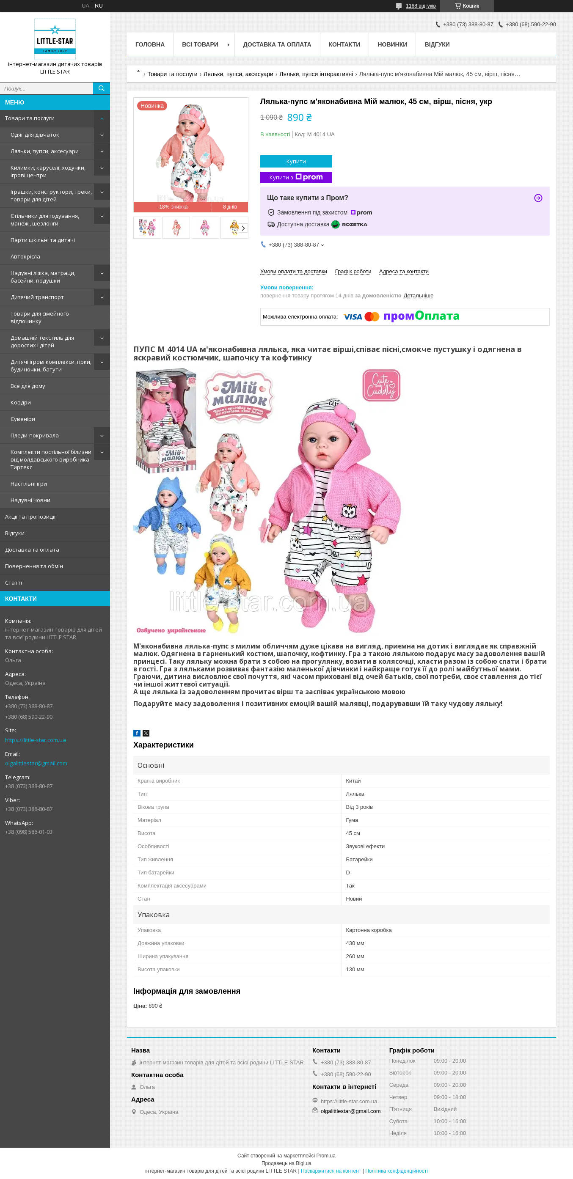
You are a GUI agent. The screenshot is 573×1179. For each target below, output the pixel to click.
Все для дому (28, 386)
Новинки (392, 44)
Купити (296, 161)
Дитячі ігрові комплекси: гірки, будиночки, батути (51, 365)
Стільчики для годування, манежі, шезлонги (45, 219)
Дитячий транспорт (37, 297)
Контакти (345, 44)
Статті (13, 582)
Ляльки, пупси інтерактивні (316, 74)
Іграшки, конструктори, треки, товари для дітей (51, 195)
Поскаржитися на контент (331, 1171)
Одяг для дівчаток (35, 134)
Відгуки (15, 533)
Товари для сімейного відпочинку (40, 317)
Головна (150, 44)
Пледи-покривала (35, 435)
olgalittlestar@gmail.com (36, 763)
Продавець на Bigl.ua (286, 1163)
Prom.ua (326, 1156)
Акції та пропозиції (30, 516)
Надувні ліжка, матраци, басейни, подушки (43, 276)
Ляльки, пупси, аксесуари (45, 151)
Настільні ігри (29, 483)
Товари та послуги (30, 118)
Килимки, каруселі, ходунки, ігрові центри (48, 171)
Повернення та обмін (34, 566)
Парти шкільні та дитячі (43, 240)
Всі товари (200, 44)
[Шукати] (101, 88)
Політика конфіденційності (396, 1171)
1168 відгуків (421, 6)
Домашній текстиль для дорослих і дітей (42, 341)
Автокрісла (25, 256)
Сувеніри (23, 419)
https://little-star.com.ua (35, 740)
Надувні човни (30, 500)
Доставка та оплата (32, 549)
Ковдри (21, 402)
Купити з (296, 177)
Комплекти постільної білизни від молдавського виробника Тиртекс (51, 459)
